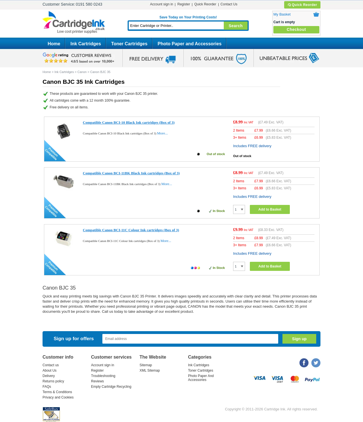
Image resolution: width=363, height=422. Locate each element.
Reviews (97, 381)
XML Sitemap (150, 370)
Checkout (296, 29)
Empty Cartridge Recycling (111, 387)
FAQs (47, 387)
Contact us (51, 365)
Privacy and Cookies (58, 397)
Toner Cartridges (129, 43)
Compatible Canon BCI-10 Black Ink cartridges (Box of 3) (129, 122)
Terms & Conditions (57, 392)
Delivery (49, 376)
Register (183, 4)
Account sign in (161, 4)
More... (162, 133)
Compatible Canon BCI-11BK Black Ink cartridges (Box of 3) (131, 173)
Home (54, 43)
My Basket (282, 14)
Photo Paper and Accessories (189, 43)
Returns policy (53, 381)
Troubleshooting (103, 376)
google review (79, 58)
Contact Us (229, 4)
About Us (49, 370)
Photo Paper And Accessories (201, 378)
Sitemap (146, 365)
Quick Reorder (302, 5)
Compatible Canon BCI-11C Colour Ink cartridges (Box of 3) (131, 230)
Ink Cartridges (85, 43)
